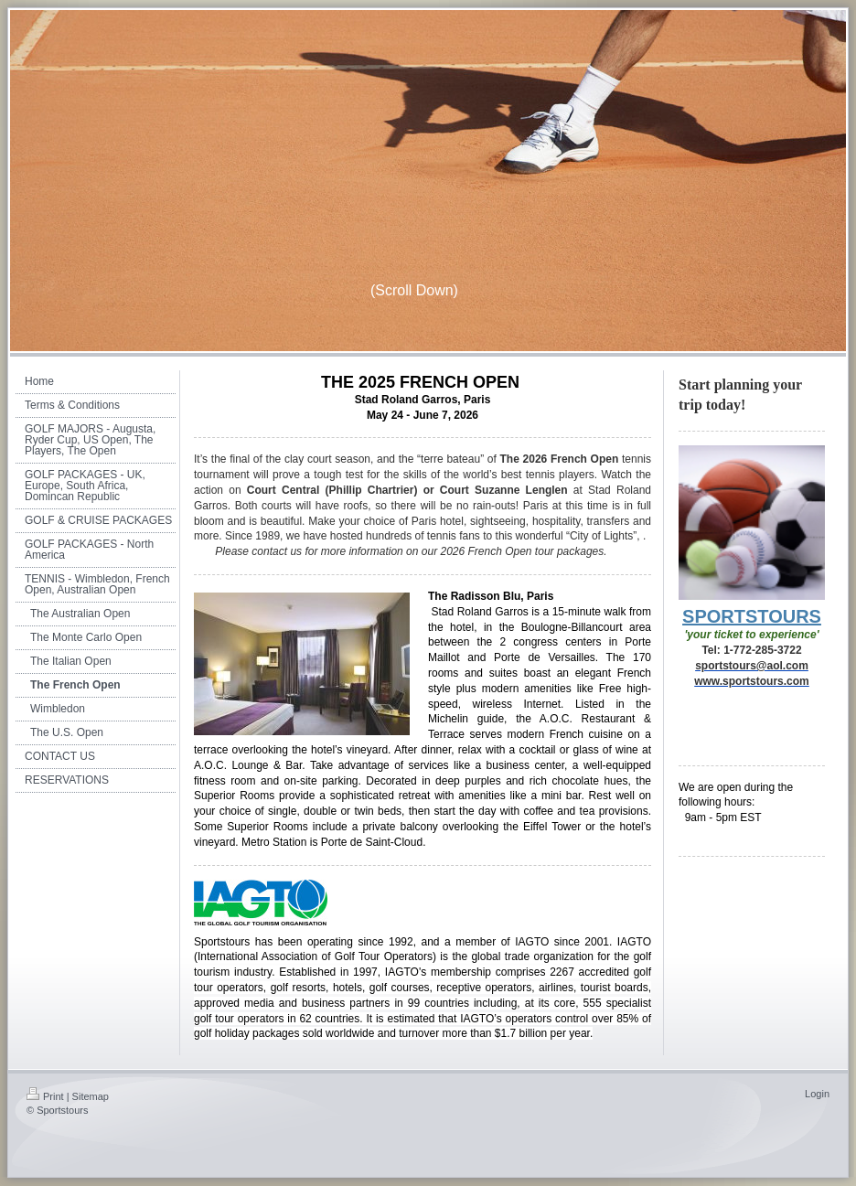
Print (45, 1096)
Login (817, 1093)
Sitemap (90, 1096)
